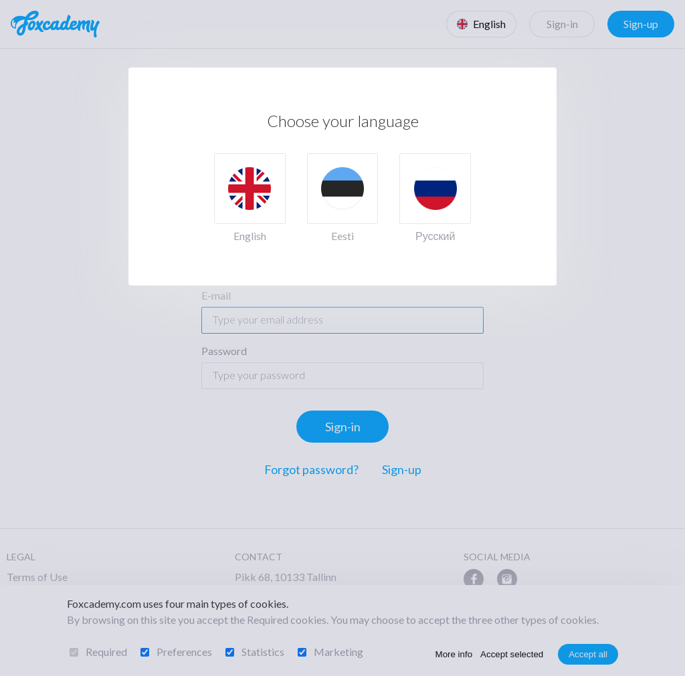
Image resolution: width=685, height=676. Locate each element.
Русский (435, 235)
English (249, 235)
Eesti (342, 235)
